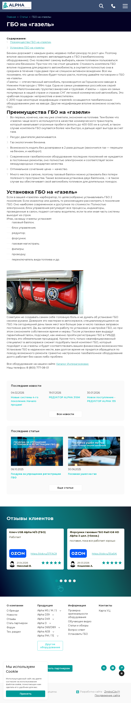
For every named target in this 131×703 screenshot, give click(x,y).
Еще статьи (65, 486)
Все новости (65, 413)
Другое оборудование (50, 644)
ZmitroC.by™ (112, 690)
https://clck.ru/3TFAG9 (44, 552)
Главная (11, 17)
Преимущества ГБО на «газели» (32, 42)
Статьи (24, 17)
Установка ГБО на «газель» (28, 47)
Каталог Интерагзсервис (73, 363)
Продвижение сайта (107, 694)
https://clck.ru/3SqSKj (104, 552)
